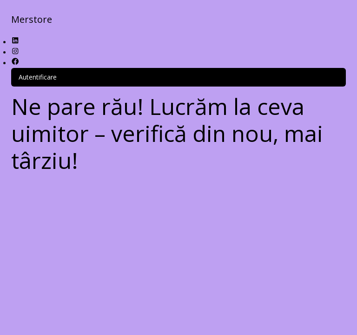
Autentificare (38, 77)
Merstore (31, 19)
